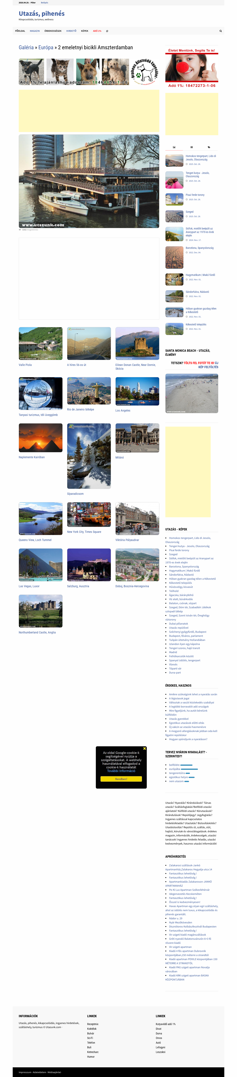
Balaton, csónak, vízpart (182, 603)
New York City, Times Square (84, 532)
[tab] (174, 147)
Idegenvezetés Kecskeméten (185, 894)
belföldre (181, 765)
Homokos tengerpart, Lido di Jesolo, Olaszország (201, 157)
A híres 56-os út (76, 365)
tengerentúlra (179, 773)
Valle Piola (25, 365)
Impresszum (25, 1072)
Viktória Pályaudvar (127, 540)
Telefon (91, 1042)
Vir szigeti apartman (180, 947)
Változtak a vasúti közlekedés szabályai (191, 702)
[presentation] (174, 147)
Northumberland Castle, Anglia (37, 632)
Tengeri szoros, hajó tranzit (184, 648)
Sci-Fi (90, 1038)
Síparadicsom (75, 494)
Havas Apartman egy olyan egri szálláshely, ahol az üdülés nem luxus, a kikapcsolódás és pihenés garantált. (191, 910)
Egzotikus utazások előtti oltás (186, 723)
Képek (84, 30)
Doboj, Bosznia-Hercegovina (132, 586)
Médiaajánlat (54, 1072)
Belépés (44, 2)
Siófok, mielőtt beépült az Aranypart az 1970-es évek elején (200, 232)
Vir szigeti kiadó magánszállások (187, 934)
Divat (158, 1028)
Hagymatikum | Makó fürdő (200, 274)
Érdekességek (53, 30)
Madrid (173, 652)
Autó (158, 1042)
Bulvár (90, 1033)
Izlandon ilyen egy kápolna (184, 644)
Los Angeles (122, 410)
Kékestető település (196, 324)
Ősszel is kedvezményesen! (184, 902)
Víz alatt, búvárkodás (181, 599)
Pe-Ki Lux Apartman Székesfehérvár (189, 889)
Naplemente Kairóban (32, 457)
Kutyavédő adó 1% (165, 1024)
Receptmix (92, 1024)
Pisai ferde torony (195, 194)
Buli (89, 1047)
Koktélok (91, 1028)
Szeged (189, 211)
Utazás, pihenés (42, 13)
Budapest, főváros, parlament (186, 636)
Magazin (35, 30)
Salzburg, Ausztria (78, 586)
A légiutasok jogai (179, 698)
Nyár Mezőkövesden (180, 922)
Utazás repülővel (178, 627)
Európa (45, 47)
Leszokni (160, 1052)
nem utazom (179, 781)
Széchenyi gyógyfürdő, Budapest (187, 631)
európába (183, 769)
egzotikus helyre (182, 777)
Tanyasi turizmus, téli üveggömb (38, 415)
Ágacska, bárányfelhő (181, 595)
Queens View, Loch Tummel (35, 540)
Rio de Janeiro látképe (80, 409)
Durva (159, 1033)
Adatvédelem (39, 1072)
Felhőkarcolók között (181, 656)
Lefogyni (160, 1047)
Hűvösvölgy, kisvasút (181, 587)
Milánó (119, 457)
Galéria (26, 47)
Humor (90, 1056)
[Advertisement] (89, 111)
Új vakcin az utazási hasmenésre (187, 727)
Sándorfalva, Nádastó (197, 291)
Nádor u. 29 (175, 918)
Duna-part (175, 672)
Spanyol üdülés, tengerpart (184, 660)
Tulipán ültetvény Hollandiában (187, 640)
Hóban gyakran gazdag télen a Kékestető (192, 578)
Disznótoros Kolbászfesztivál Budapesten (192, 926)
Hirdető (71, 30)
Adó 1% (97, 30)
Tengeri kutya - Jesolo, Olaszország (197, 174)
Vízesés (173, 664)
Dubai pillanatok (178, 623)
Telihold (174, 591)
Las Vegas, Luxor (29, 586)
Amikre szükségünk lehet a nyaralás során (193, 694)
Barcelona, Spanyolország (200, 247)
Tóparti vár (175, 668)
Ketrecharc (93, 1052)
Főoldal (20, 30)
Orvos (159, 1038)
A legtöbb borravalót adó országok (189, 706)
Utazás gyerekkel (179, 718)
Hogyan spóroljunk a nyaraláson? (188, 739)
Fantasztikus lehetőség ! (183, 873)
